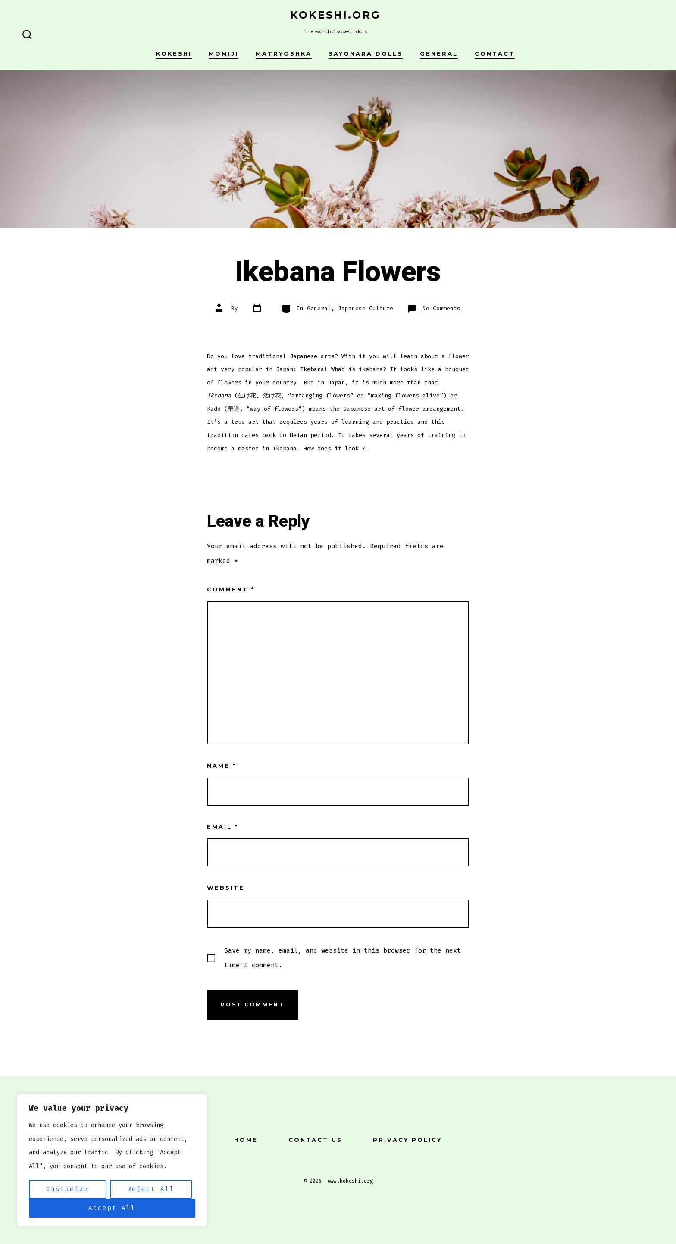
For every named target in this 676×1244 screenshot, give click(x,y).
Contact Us (315, 1140)
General (439, 53)
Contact (495, 53)
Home (246, 1140)
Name (221, 766)
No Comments (441, 308)
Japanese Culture (365, 308)
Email (222, 827)
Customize (67, 1189)
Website (225, 888)
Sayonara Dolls (366, 53)
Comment (231, 589)
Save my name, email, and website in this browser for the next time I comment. (342, 957)
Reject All (151, 1189)
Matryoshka (284, 53)
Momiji (223, 53)
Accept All (112, 1208)
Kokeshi (174, 53)
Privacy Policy (407, 1140)
